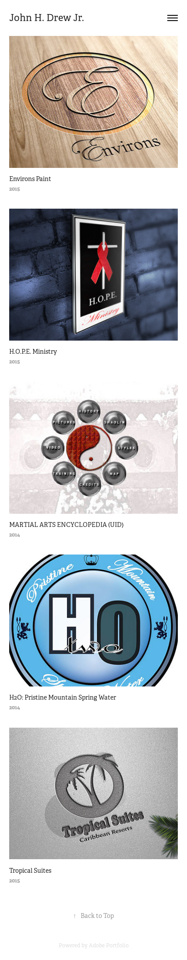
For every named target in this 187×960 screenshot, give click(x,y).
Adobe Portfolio (109, 945)
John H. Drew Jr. (47, 18)
